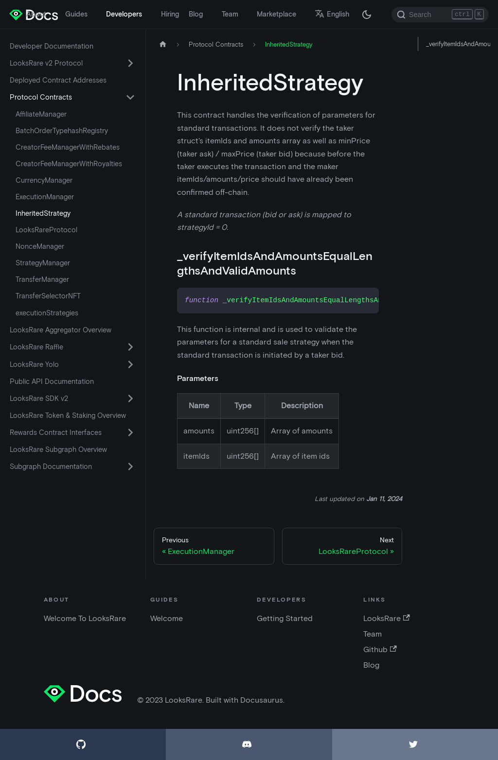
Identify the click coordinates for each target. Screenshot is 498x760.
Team (230, 14)
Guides (76, 14)
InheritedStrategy (43, 213)
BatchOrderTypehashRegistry (62, 130)
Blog (196, 14)
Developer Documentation (51, 46)
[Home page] (163, 44)
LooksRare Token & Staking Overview (68, 415)
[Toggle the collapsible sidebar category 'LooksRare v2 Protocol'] (130, 63)
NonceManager (40, 246)
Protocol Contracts (41, 97)
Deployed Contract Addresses (58, 80)
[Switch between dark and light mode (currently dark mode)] (366, 14)
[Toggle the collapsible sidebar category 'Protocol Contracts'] (130, 97)
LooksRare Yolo (34, 364)
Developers (124, 14)
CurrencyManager (44, 180)
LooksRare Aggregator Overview (60, 330)
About (36, 14)
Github (379, 649)
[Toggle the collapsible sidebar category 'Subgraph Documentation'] (130, 466)
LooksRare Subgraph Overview (58, 449)
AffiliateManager (41, 114)
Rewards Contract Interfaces (56, 432)
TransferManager (42, 279)
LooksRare (386, 618)
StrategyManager (43, 263)
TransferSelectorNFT (48, 296)
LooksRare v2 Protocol (46, 63)
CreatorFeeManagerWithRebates (68, 147)
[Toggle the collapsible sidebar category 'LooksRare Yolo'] (130, 364)
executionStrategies (47, 313)
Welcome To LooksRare (85, 618)
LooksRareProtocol (46, 229)
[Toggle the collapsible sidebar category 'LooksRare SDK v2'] (130, 398)
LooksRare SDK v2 (39, 398)
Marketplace (276, 14)
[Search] (440, 14)
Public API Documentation (52, 381)
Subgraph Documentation (51, 466)
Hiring (170, 14)
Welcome (166, 618)
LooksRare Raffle (36, 347)
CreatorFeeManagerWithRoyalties (69, 163)
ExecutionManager (45, 196)
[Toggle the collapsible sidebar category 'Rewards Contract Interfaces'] (130, 432)
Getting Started (285, 618)
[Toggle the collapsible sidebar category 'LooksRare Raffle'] (130, 347)
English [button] (332, 14)
